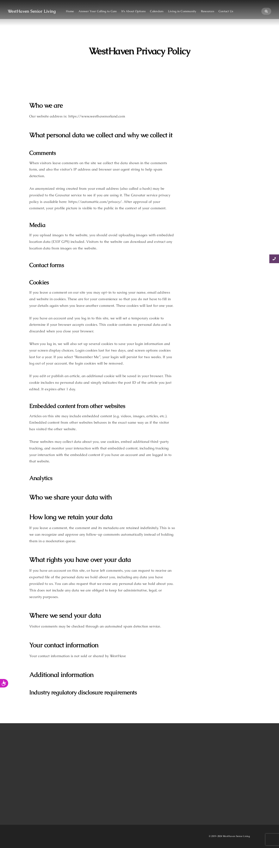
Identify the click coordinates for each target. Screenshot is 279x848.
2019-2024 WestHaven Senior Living (230, 836)
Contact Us (226, 11)
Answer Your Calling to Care (97, 11)
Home (70, 11)
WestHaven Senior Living (32, 11)
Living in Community (182, 11)
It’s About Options (133, 11)
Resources (207, 11)
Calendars (156, 11)
